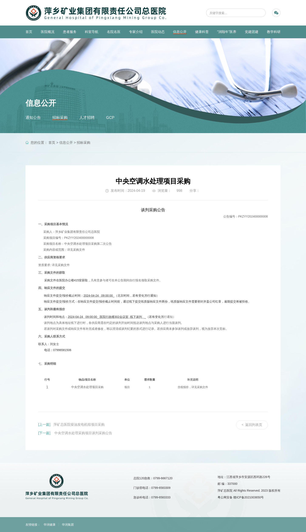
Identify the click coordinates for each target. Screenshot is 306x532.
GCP (110, 117)
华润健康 (49, 524)
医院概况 (47, 32)
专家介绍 (136, 32)
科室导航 (91, 32)
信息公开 (180, 32)
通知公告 (33, 117)
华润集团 (68, 524)
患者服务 (69, 32)
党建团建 (251, 32)
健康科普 (202, 32)
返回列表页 (252, 425)
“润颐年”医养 (227, 32)
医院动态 (158, 32)
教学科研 (273, 32)
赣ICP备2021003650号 (248, 497)
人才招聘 (87, 117)
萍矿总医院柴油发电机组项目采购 (71, 424)
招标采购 (60, 117)
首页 (29, 32)
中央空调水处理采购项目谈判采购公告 (75, 433)
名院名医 (113, 32)
